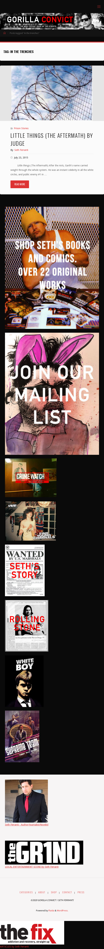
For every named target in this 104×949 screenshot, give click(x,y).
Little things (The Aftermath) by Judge (51, 139)
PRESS (81, 892)
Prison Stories (21, 128)
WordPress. (62, 910)
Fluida (51, 910)
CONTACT (67, 892)
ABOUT (41, 892)
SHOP (54, 892)
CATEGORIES (26, 892)
